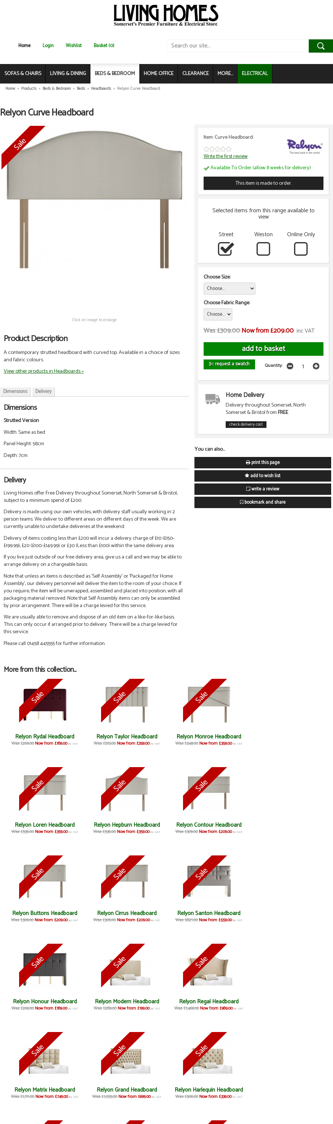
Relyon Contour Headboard (125, 825)
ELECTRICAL (255, 74)
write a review (262, 489)
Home (24, 46)
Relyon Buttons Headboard (207, 825)
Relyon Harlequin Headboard (207, 1001)
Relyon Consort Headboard (44, 1090)
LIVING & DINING (68, 74)
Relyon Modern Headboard (207, 913)
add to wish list (262, 476)
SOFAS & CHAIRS (22, 74)
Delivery (43, 392)
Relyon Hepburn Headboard (44, 825)
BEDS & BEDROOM (115, 74)
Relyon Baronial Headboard (207, 1090)
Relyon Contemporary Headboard (126, 1093)
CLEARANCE (195, 74)
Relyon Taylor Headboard (125, 736)
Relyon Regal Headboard (288, 913)
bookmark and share (263, 502)
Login (48, 46)
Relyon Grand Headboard (126, 1001)
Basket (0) (104, 46)
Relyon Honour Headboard (126, 913)
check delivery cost (246, 424)
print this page (263, 463)
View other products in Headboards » (44, 371)
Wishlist (74, 46)
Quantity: (273, 365)
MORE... (225, 74)
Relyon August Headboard (288, 1001)
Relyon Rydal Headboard (44, 736)
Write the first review (226, 156)
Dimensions (15, 392)
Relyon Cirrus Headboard (288, 825)
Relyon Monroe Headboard (207, 736)
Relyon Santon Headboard (44, 913)
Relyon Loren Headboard (289, 736)
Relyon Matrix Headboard (44, 1001)
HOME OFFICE (158, 74)
